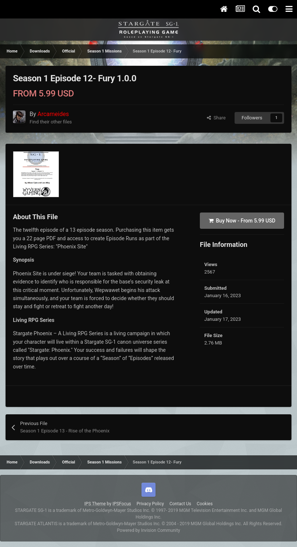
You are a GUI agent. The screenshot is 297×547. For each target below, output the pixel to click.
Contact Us (180, 503)
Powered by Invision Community (148, 530)
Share (216, 117)
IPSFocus (121, 503)
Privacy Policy (150, 503)
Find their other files (51, 122)
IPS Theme (95, 503)
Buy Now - (242, 221)
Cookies (205, 503)
